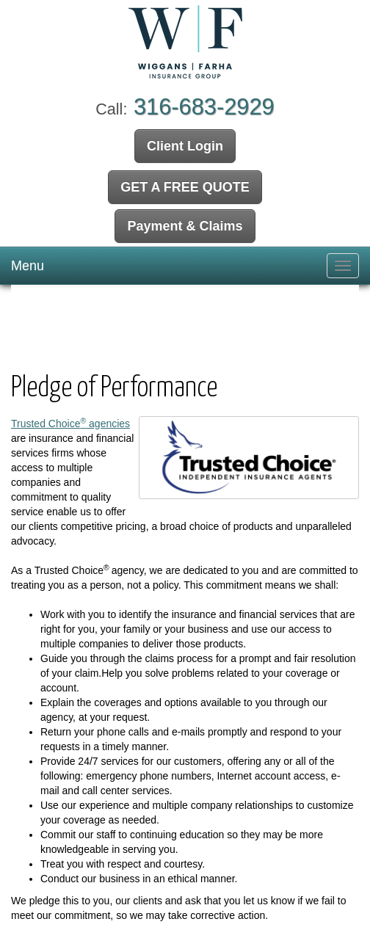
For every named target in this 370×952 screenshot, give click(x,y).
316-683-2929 (204, 107)
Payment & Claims (184, 226)
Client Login (185, 146)
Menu (27, 265)
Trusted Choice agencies (70, 423)
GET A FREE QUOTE (185, 187)
